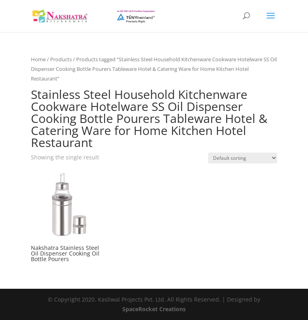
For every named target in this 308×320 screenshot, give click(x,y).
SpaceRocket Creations (154, 309)
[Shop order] (242, 158)
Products (61, 59)
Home (38, 59)
